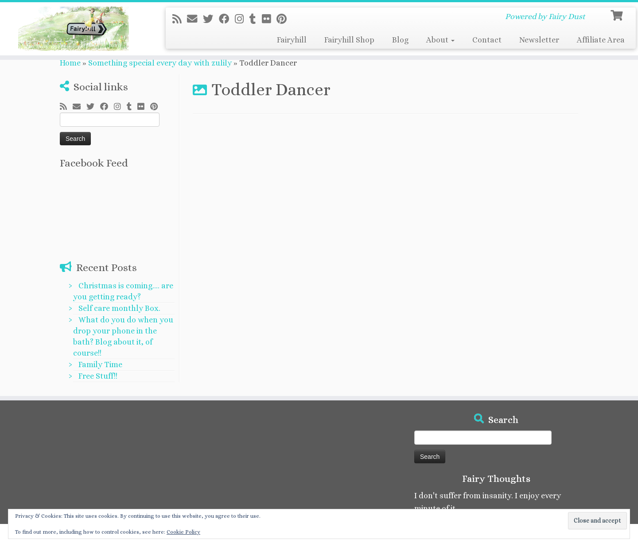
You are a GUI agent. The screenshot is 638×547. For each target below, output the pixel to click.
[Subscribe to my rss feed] (179, 19)
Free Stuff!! (97, 376)
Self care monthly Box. (119, 308)
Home (70, 62)
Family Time (100, 364)
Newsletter (539, 39)
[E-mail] (195, 19)
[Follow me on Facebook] (227, 19)
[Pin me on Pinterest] (284, 19)
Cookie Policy (183, 532)
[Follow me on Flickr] (269, 19)
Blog (400, 39)
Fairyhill (292, 39)
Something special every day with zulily (160, 62)
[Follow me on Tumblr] (255, 19)
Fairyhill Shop (349, 39)
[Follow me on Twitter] (211, 19)
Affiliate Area (601, 39)
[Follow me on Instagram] (242, 19)
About (440, 39)
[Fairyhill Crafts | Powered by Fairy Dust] (73, 29)
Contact (487, 39)
